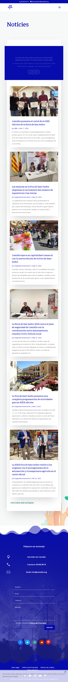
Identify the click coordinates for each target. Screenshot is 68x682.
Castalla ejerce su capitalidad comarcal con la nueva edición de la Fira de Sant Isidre (32, 258)
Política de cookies (47, 667)
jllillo (16, 128)
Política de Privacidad (38, 621)
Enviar (50, 625)
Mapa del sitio (33, 670)
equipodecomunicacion (23, 197)
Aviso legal (15, 667)
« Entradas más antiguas (22, 502)
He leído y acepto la (29, 621)
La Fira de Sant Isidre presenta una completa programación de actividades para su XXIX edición (32, 399)
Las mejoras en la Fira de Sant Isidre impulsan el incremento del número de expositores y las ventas (32, 189)
